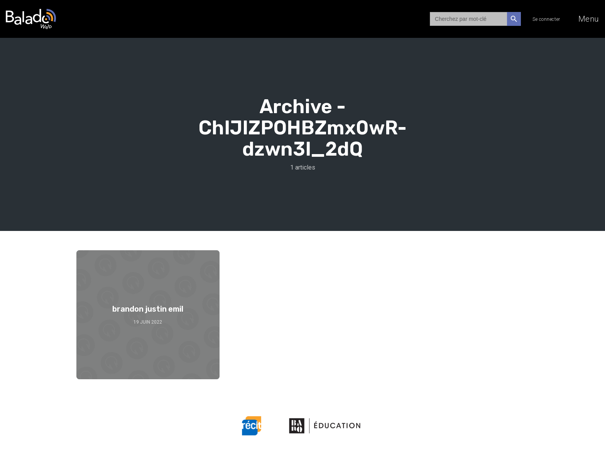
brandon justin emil (147, 309)
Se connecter (546, 19)
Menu (588, 19)
